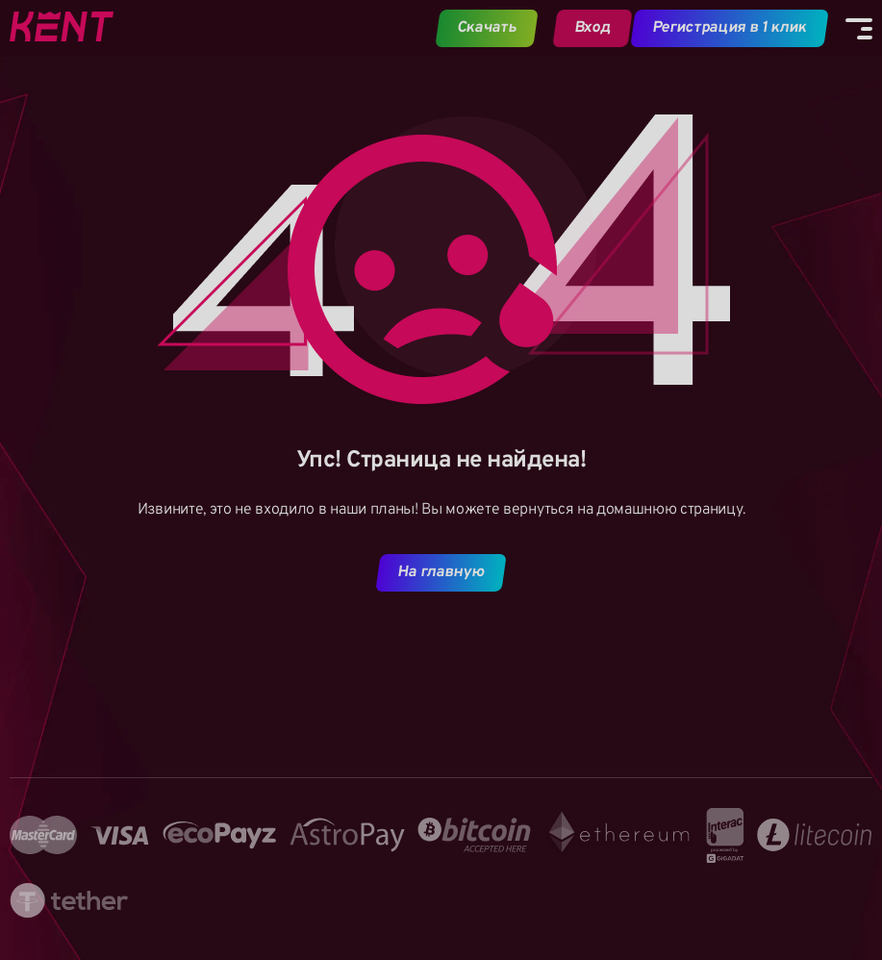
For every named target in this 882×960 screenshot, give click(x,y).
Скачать (487, 28)
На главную (441, 572)
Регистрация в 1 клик (729, 28)
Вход (592, 28)
